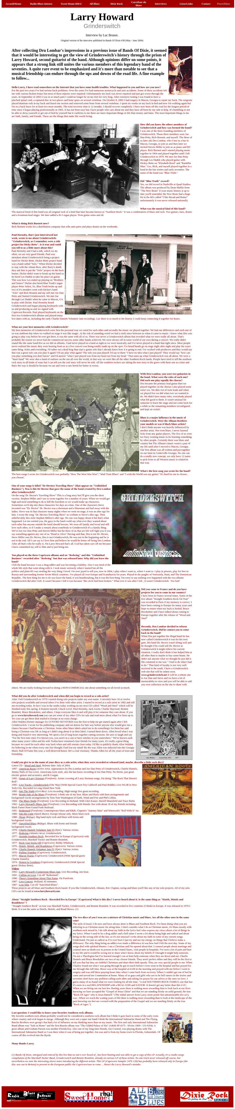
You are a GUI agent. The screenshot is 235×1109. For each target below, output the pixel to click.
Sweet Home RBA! (71, 3)
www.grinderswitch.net (154, 674)
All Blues (94, 3)
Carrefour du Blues (138, 4)
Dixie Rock (116, 3)
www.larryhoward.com (30, 715)
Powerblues (223, 3)
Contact (206, 3)
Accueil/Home (13, 3)
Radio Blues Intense (41, 3)
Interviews (161, 3)
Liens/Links (186, 3)
